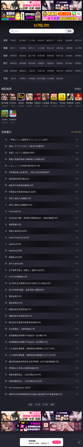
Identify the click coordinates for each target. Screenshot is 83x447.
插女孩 (13, 78)
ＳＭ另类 (78, 48)
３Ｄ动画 (41, 48)
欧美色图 (31, 63)
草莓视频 (31, 78)
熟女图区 (68, 63)
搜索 (69, 31)
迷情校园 (50, 71)
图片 (5, 63)
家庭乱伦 (22, 71)
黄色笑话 (68, 71)
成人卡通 (31, 55)
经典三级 (59, 55)
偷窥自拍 (13, 63)
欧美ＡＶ (31, 48)
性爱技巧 (78, 71)
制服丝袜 (50, 55)
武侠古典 (41, 71)
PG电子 (13, 40)
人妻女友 (31, 71)
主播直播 (68, 48)
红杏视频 (50, 78)
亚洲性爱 (13, 55)
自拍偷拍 (22, 48)
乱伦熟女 (68, 55)
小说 (5, 70)
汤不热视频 (41, 78)
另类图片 (78, 63)
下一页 (45, 404)
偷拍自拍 (22, 55)
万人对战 (31, 40)
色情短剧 (59, 78)
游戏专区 (41, 40)
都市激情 (13, 71)
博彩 (5, 40)
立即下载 (57, 442)
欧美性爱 (41, 55)
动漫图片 (41, 63)
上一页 (37, 404)
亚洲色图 (22, 63)
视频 (5, 47)
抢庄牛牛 (78, 40)
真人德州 (22, 40)
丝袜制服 (59, 48)
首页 (30, 404)
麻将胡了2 (50, 40)
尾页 (52, 404)
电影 (5, 55)
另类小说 (59, 71)
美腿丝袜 (50, 63)
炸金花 (59, 40)
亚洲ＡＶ (13, 48)
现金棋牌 (68, 40)
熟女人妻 (50, 48)
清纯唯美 (59, 63)
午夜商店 (22, 78)
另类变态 (78, 55)
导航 (5, 78)
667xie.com (41, 25)
